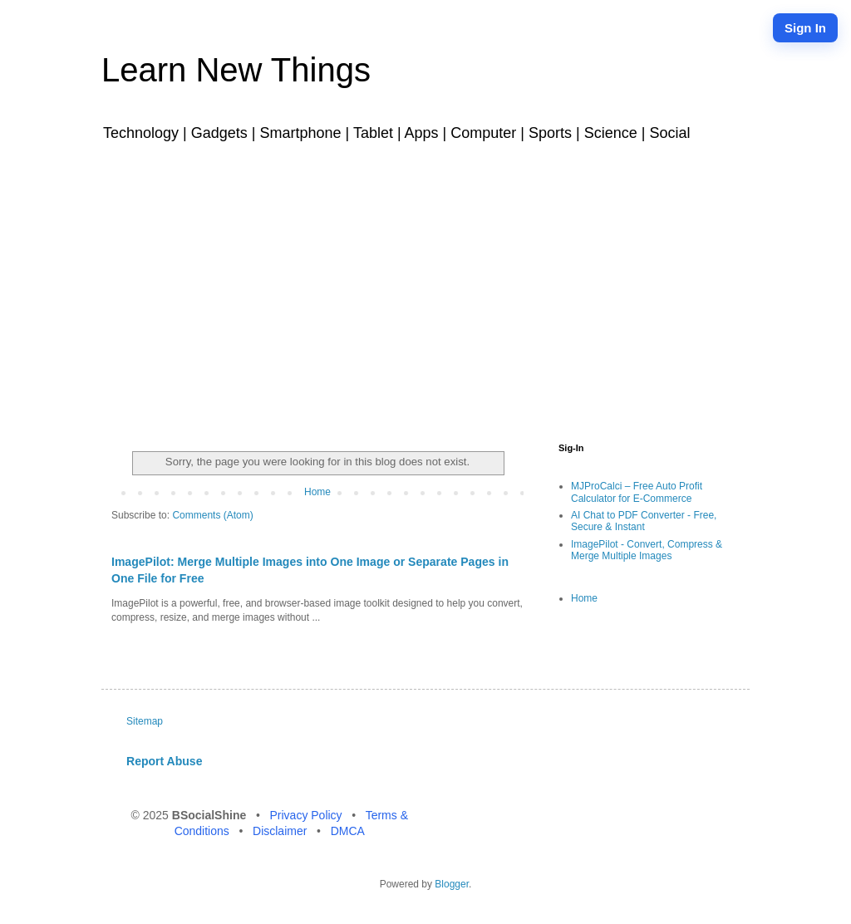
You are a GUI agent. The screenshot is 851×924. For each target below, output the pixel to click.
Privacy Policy (307, 815)
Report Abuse (164, 761)
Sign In (805, 28)
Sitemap (144, 721)
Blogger (452, 884)
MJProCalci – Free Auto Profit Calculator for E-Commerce (636, 492)
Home (317, 492)
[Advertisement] (425, 289)
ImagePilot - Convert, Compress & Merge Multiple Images (646, 550)
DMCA (348, 831)
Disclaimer (281, 831)
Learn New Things (236, 70)
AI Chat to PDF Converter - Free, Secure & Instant (643, 521)
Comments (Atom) (212, 515)
